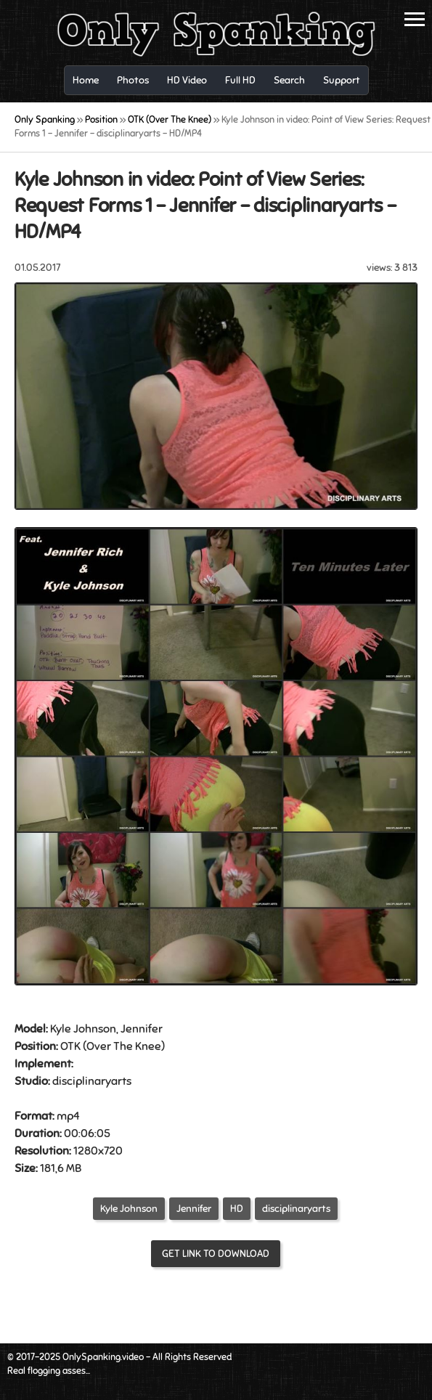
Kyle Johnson (129, 1208)
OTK (70, 1046)
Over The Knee (123, 1046)
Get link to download (215, 1254)
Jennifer (193, 1208)
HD (236, 1208)
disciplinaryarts (296, 1208)
